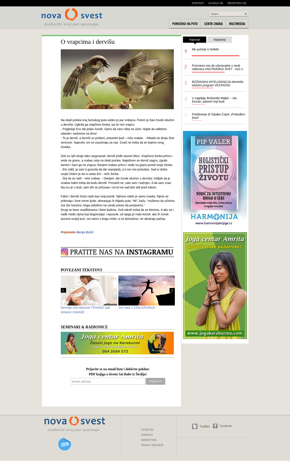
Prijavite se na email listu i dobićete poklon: (117, 369)
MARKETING (149, 440)
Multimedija (237, 24)
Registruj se (237, 3)
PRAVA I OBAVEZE (152, 445)
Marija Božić (85, 232)
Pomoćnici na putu (185, 24)
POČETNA (147, 429)
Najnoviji (194, 40)
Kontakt (198, 3)
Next (172, 290)
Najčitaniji (220, 39)
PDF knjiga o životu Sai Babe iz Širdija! (118, 374)
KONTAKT (147, 434)
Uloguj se (216, 3)
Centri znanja (213, 24)
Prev (63, 290)
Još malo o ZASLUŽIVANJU (136, 307)
